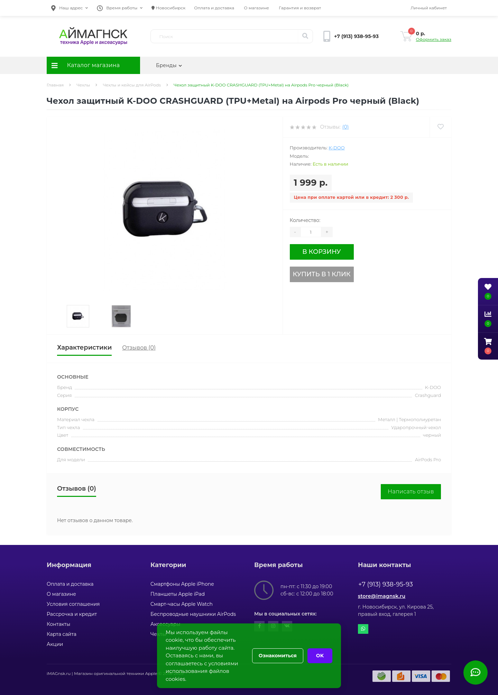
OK (320, 655)
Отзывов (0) (139, 347)
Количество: (305, 220)
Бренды (169, 65)
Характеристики (84, 347)
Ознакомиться (278, 655)
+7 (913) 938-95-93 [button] (385, 584)
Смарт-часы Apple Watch (181, 604)
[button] (69, 8)
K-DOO (336, 147)
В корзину (321, 252)
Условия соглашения (73, 604)
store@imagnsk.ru (381, 596)
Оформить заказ (433, 39)
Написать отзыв (411, 491)
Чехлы (83, 84)
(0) (345, 127)
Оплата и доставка (214, 7)
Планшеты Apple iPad (177, 594)
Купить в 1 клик (322, 274)
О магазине (256, 7)
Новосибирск (168, 7)
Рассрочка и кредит (72, 614)
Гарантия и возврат (300, 7)
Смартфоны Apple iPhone (182, 584)
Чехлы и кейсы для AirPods (132, 84)
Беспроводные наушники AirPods (193, 614)
